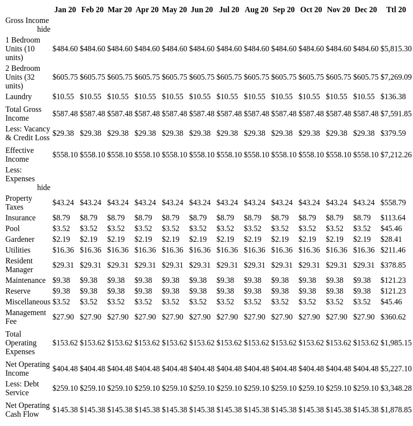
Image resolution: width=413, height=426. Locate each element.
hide (44, 29)
